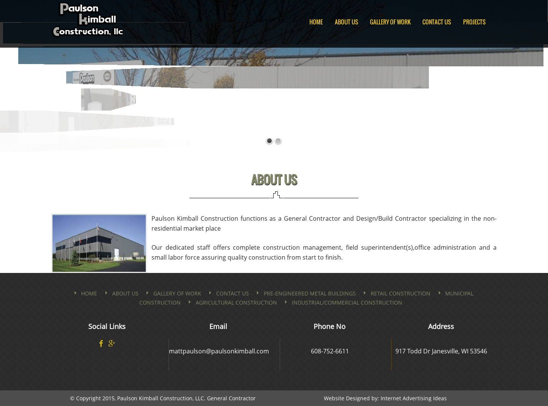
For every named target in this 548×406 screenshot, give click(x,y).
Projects (474, 22)
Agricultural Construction (236, 302)
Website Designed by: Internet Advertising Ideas (385, 398)
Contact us (232, 293)
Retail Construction (400, 293)
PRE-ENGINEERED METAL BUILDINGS (310, 293)
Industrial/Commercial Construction (347, 302)
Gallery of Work (390, 22)
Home (316, 22)
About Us (346, 22)
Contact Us (436, 22)
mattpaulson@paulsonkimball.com (219, 351)
